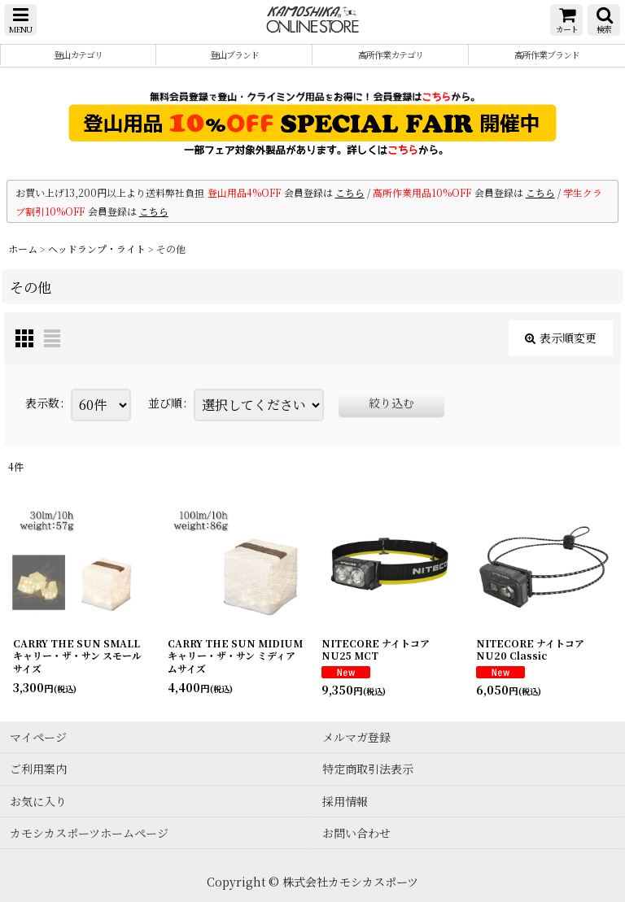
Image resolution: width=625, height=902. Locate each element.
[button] (20, 20)
